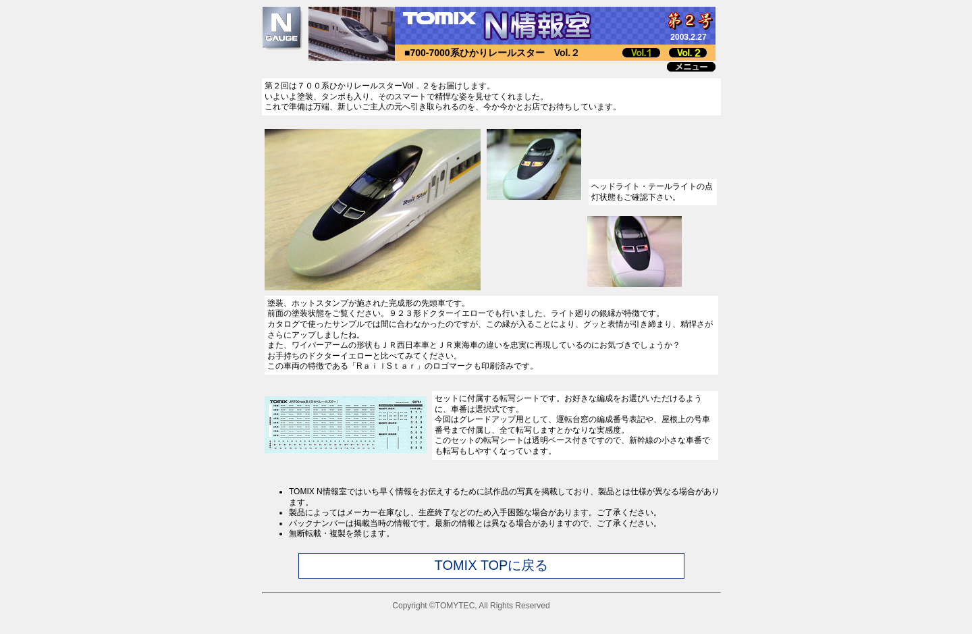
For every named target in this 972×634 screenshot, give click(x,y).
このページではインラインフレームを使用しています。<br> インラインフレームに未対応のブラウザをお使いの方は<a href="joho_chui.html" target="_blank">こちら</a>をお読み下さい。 (491, 547)
